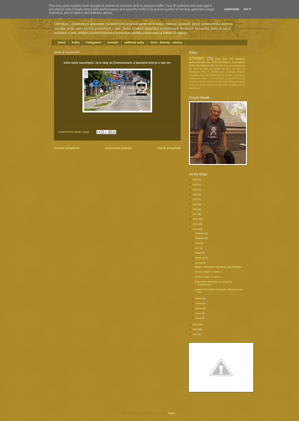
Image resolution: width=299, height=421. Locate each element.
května (199, 298)
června (199, 263)
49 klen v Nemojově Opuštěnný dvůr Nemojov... (219, 267)
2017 (195, 214)
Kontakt (112, 42)
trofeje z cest (232, 75)
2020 (195, 199)
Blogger (171, 413)
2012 (195, 329)
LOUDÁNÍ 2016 (195, 82)
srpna (198, 253)
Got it (247, 9)
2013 (195, 324)
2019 (195, 204)
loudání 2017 (236, 85)
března (199, 308)
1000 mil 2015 (233, 69)
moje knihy (193, 88)
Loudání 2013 (238, 65)
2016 (195, 219)
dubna (198, 303)
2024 (195, 184)
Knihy (76, 42)
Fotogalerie (93, 42)
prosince (200, 233)
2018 (195, 209)
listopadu (200, 238)
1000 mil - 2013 (209, 62)
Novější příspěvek (67, 148)
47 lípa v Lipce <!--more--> (208, 276)
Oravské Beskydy (228, 82)
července (200, 258)
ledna (198, 318)
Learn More (231, 9)
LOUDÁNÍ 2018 (211, 82)
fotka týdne (221, 59)
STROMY (197, 58)
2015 (195, 224)
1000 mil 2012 (200, 69)
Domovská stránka (118, 148)
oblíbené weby (134, 42)
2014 (195, 229)
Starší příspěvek (169, 148)
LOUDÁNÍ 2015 (235, 78)
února (198, 313)
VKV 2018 (206, 85)
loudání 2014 (215, 75)
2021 (195, 194)
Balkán (221, 78)
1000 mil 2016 (221, 65)
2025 (195, 179)
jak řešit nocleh (221, 85)
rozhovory (205, 65)
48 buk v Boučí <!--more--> (208, 271)
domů (62, 42)
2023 (195, 189)
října (197, 243)
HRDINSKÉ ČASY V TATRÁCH (204, 72)
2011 (195, 334)
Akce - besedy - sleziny (166, 42)
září (197, 248)
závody (217, 69)
